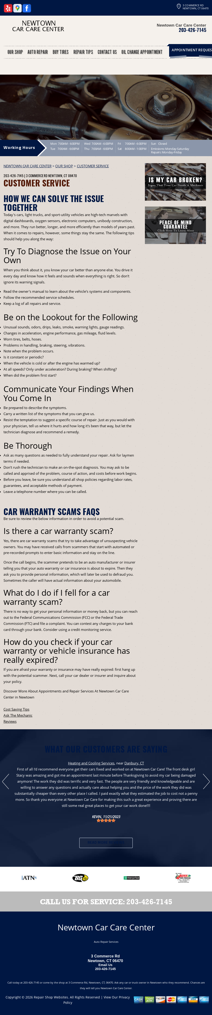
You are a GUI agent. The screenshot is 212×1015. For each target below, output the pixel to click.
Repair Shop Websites (51, 997)
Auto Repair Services (106, 941)
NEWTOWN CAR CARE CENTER (27, 166)
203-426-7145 (192, 29)
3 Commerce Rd (37, 175)
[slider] (106, 820)
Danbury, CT (134, 763)
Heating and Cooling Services (91, 763)
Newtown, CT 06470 (62, 175)
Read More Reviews (106, 843)
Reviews (10, 721)
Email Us (105, 965)
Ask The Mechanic (17, 715)
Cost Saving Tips (16, 709)
